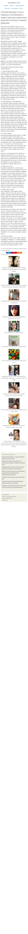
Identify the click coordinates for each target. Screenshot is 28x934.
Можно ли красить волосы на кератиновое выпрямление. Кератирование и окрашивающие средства (13, 473)
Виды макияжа (19, 5)
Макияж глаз (14, 3)
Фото (21, 8)
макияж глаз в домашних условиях (20, 248)
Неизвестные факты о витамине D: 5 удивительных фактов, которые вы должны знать (13, 462)
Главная (5, 5)
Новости (11, 5)
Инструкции (15, 8)
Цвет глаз (7, 8)
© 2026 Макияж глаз (5, 494)
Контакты (3, 496)
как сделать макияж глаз (5, 250)
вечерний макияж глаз (9, 248)
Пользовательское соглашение (11, 496)
